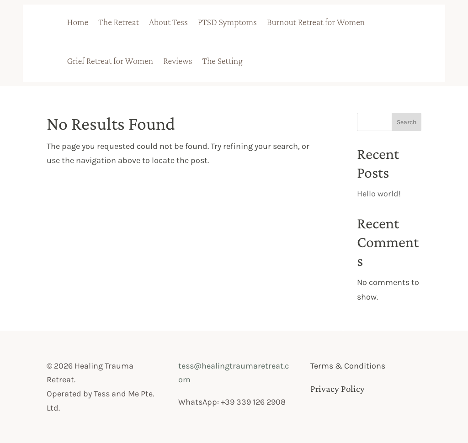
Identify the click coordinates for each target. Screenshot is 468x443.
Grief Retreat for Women (110, 61)
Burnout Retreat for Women (316, 22)
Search (406, 122)
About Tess (168, 22)
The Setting (222, 61)
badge (281, 59)
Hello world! (379, 194)
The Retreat (118, 22)
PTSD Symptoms (227, 22)
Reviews (177, 61)
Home (78, 22)
